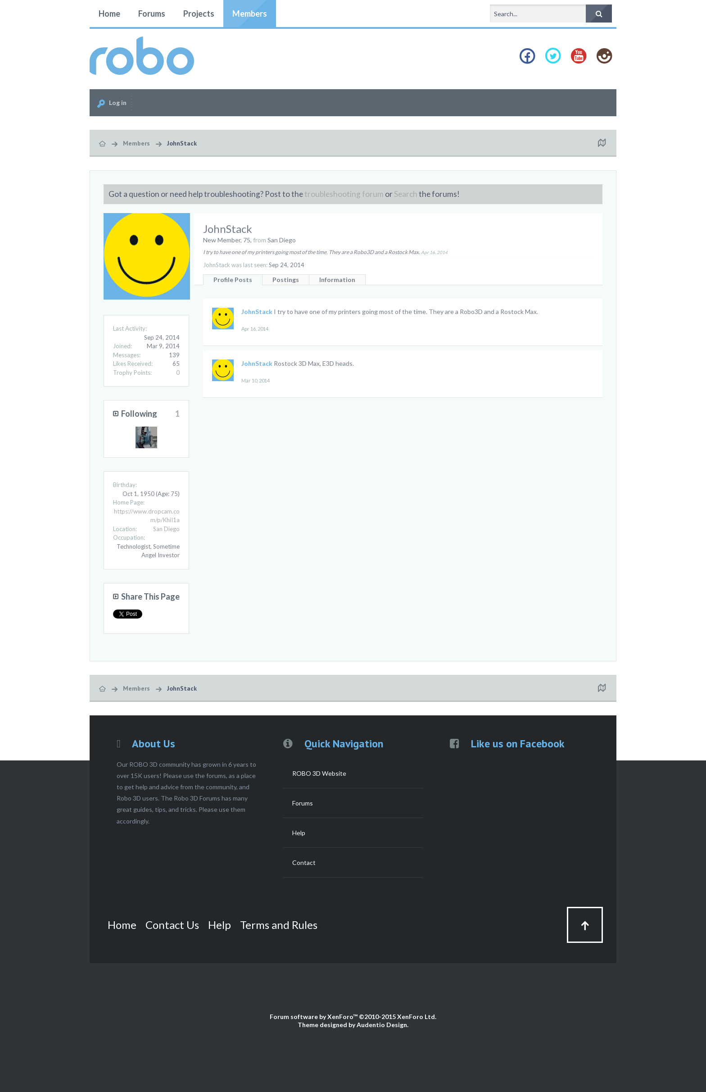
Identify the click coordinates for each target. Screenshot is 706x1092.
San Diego (166, 528)
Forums (151, 13)
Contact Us (172, 924)
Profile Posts (232, 279)
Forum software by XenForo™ (353, 1016)
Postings (285, 279)
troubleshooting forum (344, 194)
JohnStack (256, 311)
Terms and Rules (278, 924)
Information (337, 279)
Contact (304, 862)
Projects (198, 13)
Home (109, 13)
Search (405, 194)
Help (298, 833)
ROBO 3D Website (319, 773)
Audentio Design (382, 1024)
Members (249, 13)
